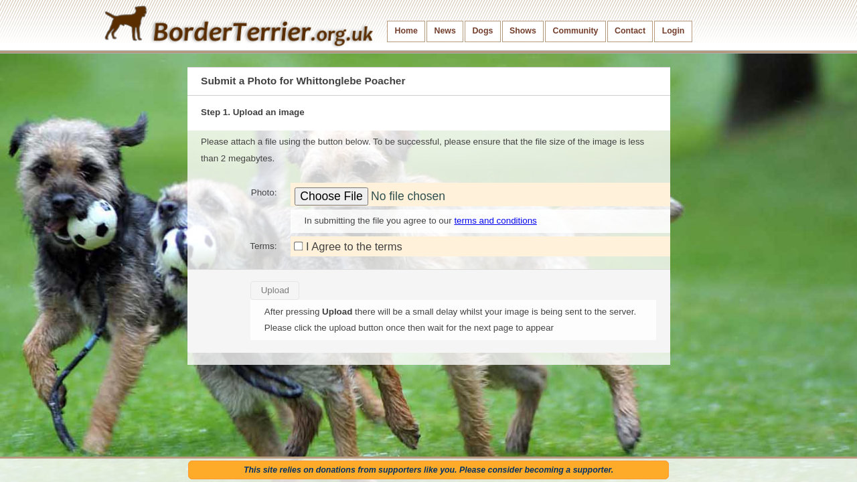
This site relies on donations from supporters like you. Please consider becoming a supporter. (428, 470)
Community (575, 30)
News (444, 30)
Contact (630, 30)
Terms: (263, 246)
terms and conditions (495, 221)
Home (406, 30)
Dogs (482, 30)
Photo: (264, 192)
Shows (523, 30)
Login (673, 30)
